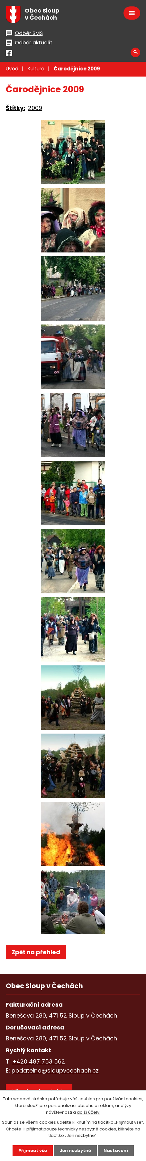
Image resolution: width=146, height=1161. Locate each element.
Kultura (36, 68)
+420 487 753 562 (38, 1061)
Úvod (12, 68)
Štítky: (15, 108)
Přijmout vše (32, 1150)
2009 (35, 108)
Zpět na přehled (36, 952)
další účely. (88, 1112)
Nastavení (116, 1150)
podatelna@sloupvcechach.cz (55, 1070)
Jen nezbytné (75, 1150)
